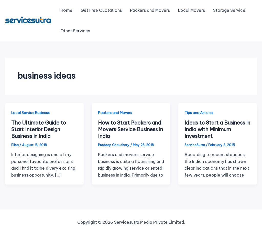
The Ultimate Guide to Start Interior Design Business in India (38, 129)
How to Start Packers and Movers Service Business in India (130, 129)
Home (66, 10)
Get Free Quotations (101, 10)
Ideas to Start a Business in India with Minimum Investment (217, 129)
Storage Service (229, 10)
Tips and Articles (198, 112)
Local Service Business (30, 112)
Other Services (75, 30)
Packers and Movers (150, 10)
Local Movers (191, 10)
